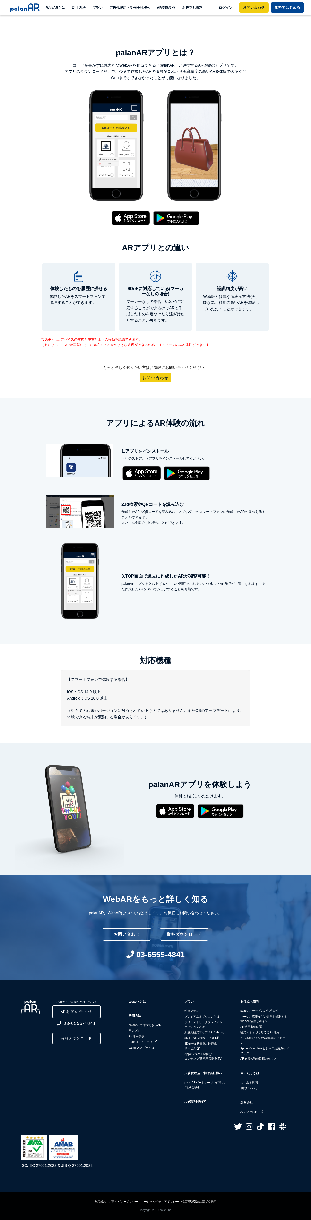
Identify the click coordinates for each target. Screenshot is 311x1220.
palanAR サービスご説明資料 (259, 1010)
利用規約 (100, 1201)
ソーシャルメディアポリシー (160, 1201)
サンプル (134, 1030)
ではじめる (287, 7)
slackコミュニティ (143, 1042)
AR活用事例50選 (251, 1027)
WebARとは (55, 7)
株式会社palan (251, 1112)
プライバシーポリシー (123, 1201)
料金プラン (191, 1010)
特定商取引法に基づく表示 (198, 1201)
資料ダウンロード (76, 1038)
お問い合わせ (254, 7)
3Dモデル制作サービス (201, 1038)
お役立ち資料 (192, 7)
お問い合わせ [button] (155, 378)
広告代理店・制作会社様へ (129, 7)
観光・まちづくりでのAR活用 (259, 1032)
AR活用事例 (136, 1036)
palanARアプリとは (141, 1047)
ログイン (225, 7)
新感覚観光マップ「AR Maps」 (204, 1032)
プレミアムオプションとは (201, 1016)
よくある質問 (249, 1082)
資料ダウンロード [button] (184, 934)
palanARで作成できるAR (145, 1025)
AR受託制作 (166, 7)
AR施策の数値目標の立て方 (258, 1058)
